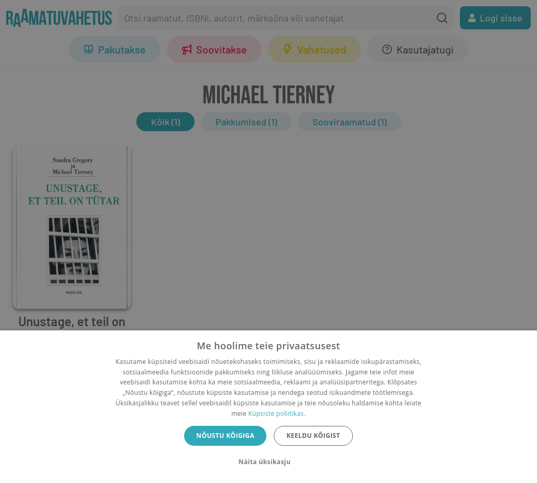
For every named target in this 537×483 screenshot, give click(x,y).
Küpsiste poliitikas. (276, 413)
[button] (268, 462)
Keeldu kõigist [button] (313, 435)
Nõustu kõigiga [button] (225, 435)
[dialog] (268, 406)
